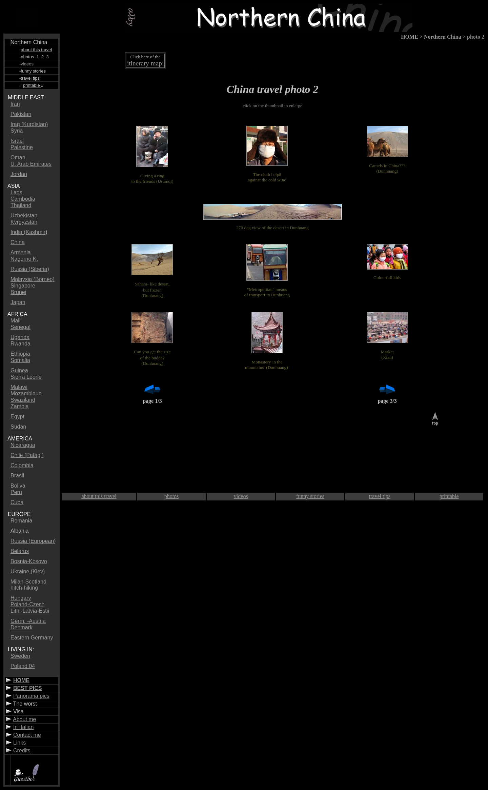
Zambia (19, 406)
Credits (21, 750)
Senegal (20, 327)
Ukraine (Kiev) (28, 571)
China (18, 242)
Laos (16, 192)
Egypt (17, 416)
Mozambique (26, 393)
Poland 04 (23, 666)
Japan (18, 302)
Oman (18, 157)
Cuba (17, 502)
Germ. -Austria (28, 621)
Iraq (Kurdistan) (29, 124)
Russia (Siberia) (30, 269)
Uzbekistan (24, 215)
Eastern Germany (32, 637)
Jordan (19, 174)
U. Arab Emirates (31, 164)
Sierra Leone (26, 377)
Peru (16, 492)
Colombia (22, 465)
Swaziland (23, 400)
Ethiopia (20, 354)
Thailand (21, 205)
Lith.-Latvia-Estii (30, 611)
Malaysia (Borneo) (33, 279)
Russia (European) (33, 541)
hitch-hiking (24, 588)
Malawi (19, 387)
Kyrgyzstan (24, 222)
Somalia (20, 360)
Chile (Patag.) (27, 455)
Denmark (22, 627)
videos (27, 63)
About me (24, 719)
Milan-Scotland (28, 582)
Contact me (27, 735)
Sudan (18, 427)
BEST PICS (27, 688)
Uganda (20, 337)
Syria (17, 131)
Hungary (21, 598)
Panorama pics (31, 696)
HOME (21, 680)
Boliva (18, 486)
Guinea (19, 370)
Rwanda (20, 344)
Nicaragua (23, 445)
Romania (21, 521)
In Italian (23, 727)
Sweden (20, 656)
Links (19, 743)
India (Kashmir (28, 232)
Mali (15, 320)
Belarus (20, 551)
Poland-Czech (28, 604)
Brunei (18, 292)
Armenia (21, 252)
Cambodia (23, 199)
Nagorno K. (24, 259)
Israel (17, 141)
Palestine (22, 147)
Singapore (23, 286)
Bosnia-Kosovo (29, 561)
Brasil (17, 475)
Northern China (443, 37)
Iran (15, 104)
